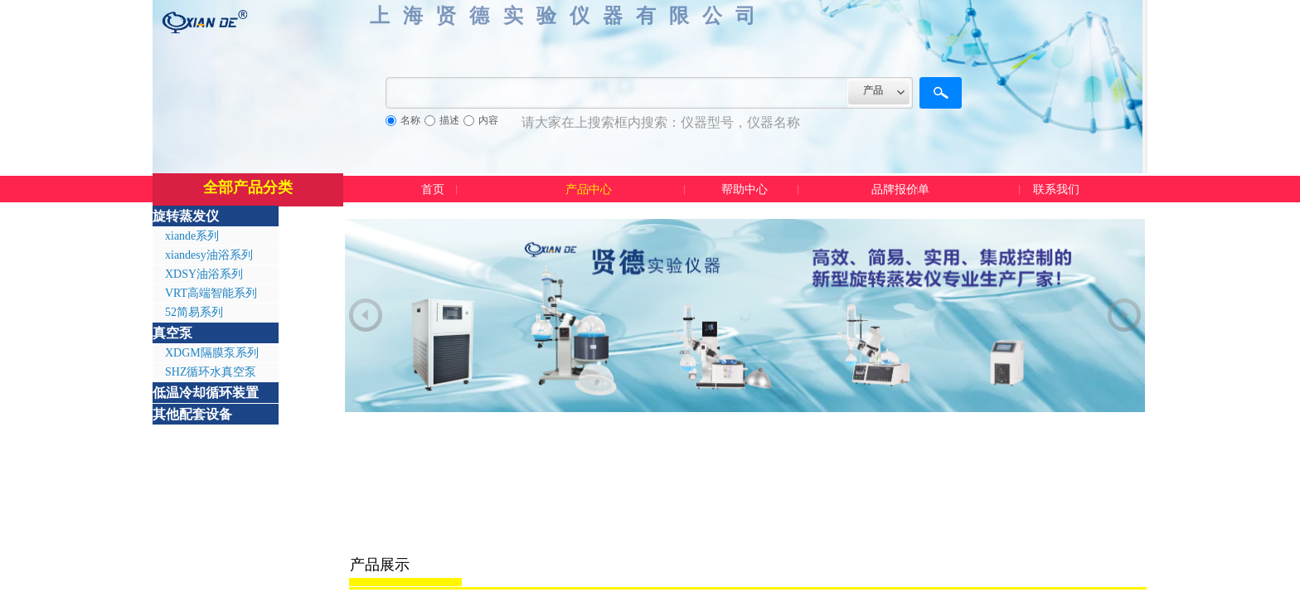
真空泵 (172, 333)
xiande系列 (192, 236)
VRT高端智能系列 (211, 293)
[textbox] (617, 93)
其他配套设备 (192, 414)
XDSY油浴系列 (204, 274)
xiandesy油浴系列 (209, 255)
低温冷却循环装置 (206, 393)
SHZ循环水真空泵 (210, 372)
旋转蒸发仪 (186, 216)
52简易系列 (194, 312)
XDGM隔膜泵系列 (212, 353)
